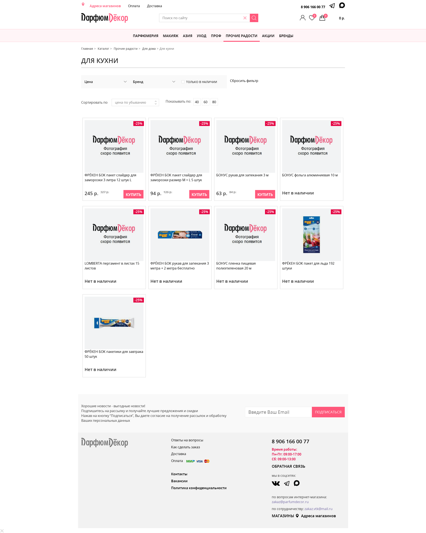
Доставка (154, 6)
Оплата (134, 6)
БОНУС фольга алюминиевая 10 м (310, 175)
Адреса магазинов (105, 6)
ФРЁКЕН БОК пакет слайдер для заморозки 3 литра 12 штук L (111, 177)
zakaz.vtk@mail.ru (318, 508)
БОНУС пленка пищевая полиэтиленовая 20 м (236, 266)
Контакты (179, 474)
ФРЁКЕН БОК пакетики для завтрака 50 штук (114, 354)
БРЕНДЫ (286, 35)
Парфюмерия (145, 35)
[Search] (258, 18)
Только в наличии (201, 82)
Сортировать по (94, 102)
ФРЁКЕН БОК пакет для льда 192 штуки (308, 266)
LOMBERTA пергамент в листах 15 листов (112, 266)
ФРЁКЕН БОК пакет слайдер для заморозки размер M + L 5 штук (176, 177)
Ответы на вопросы (187, 440)
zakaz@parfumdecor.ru (290, 502)
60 (205, 102)
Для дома (149, 49)
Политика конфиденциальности (199, 488)
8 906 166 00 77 (313, 7)
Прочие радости (241, 35)
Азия (187, 35)
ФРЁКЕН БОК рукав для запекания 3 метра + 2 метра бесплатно (180, 266)
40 (197, 102)
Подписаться (328, 412)
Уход (201, 35)
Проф (216, 35)
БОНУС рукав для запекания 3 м (242, 175)
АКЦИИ (268, 35)
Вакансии (179, 481)
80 (214, 102)
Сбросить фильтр (244, 80)
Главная (87, 49)
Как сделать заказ (185, 447)
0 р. (334, 17)
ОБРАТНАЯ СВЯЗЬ (288, 466)
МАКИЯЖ (170, 35)
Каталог (103, 49)
